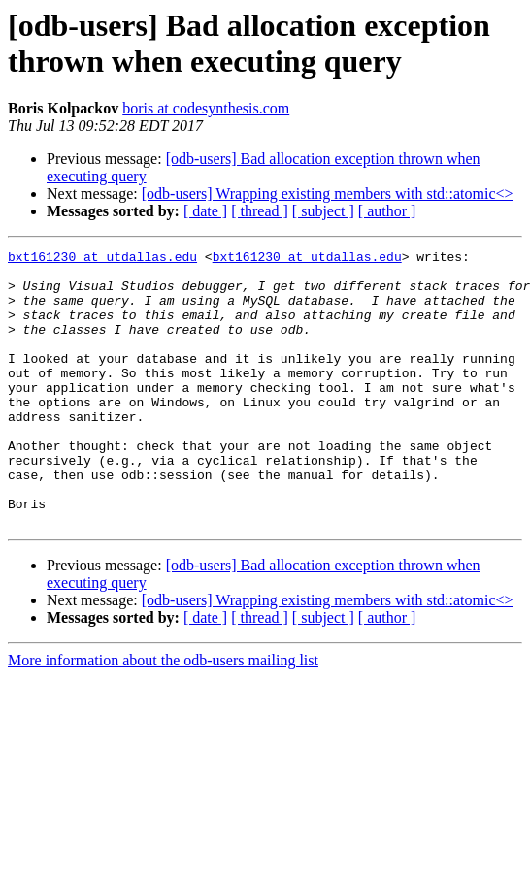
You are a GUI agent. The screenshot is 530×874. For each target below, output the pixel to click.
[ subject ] (323, 211)
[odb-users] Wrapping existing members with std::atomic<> (327, 193)
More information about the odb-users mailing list (163, 715)
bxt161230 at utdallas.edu (102, 259)
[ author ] (387, 211)
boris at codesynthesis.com (205, 108)
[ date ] (205, 211)
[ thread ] (259, 211)
